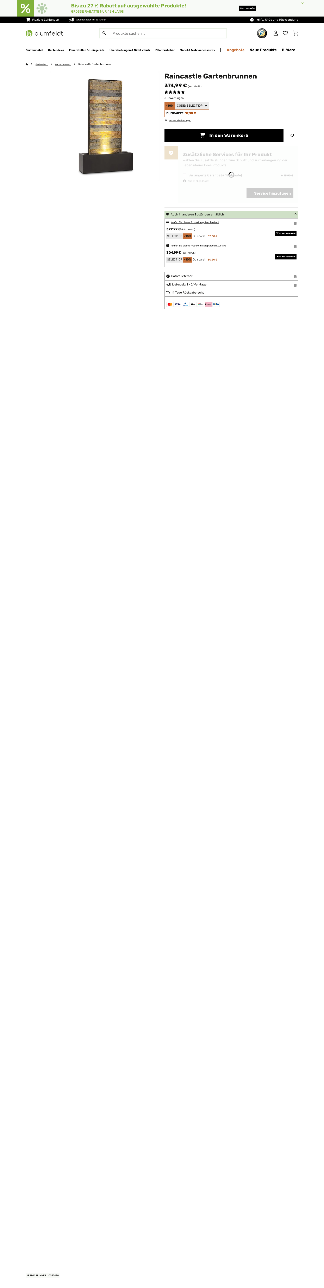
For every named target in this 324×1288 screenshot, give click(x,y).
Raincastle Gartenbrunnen (102, 64)
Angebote (295, 50)
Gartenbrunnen (69, 64)
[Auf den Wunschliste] (291, 135)
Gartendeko (43, 64)
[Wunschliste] (285, 33)
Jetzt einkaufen (241, 8)
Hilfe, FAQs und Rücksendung (277, 19)
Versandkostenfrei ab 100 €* (95, 19)
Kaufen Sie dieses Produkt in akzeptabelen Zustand (207, 245)
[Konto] (276, 33)
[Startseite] (31, 64)
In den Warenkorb (224, 135)
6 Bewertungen (174, 98)
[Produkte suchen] (163, 33)
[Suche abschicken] (104, 33)
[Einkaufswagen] (295, 33)
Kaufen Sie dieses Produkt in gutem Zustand (202, 222)
